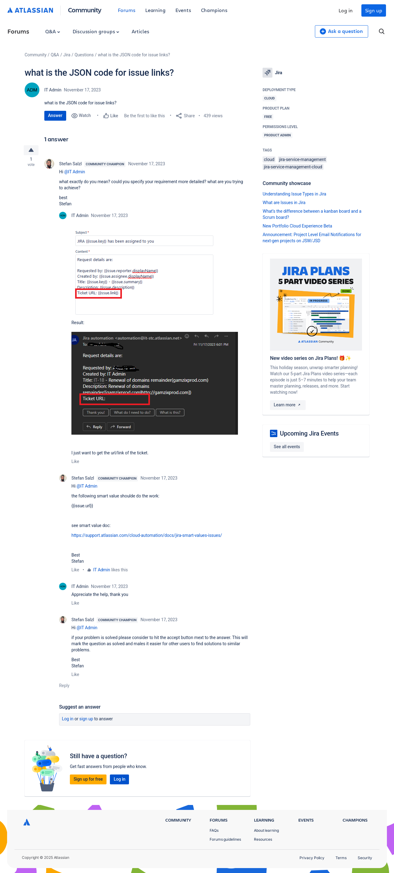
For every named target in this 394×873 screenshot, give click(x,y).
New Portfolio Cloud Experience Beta (297, 225)
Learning (155, 10)
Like (75, 462)
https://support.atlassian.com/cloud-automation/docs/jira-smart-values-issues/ (146, 536)
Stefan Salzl (70, 165)
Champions (214, 10)
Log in (346, 10)
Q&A (52, 31)
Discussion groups (96, 31)
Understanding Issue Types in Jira (294, 193)
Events (183, 10)
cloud (269, 159)
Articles (140, 31)
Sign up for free (88, 780)
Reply (64, 686)
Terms (341, 857)
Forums (126, 10)
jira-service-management (302, 159)
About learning (266, 830)
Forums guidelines (225, 839)
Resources (263, 839)
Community (85, 9)
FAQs (214, 830)
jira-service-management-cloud (293, 166)
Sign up (373, 10)
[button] (153, 273)
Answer (55, 115)
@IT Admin (74, 173)
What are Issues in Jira (284, 202)
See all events (287, 446)
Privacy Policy (312, 857)
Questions (84, 54)
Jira (66, 54)
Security (365, 857)
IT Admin (53, 89)
